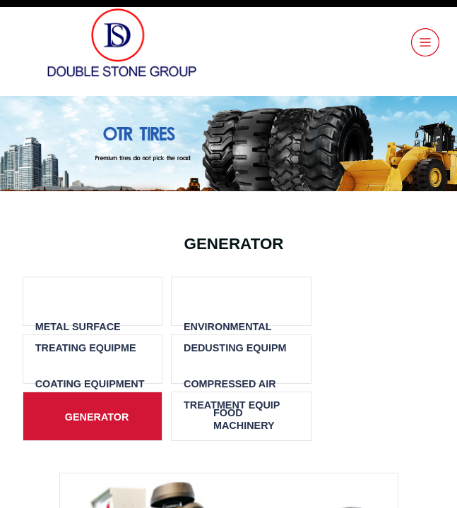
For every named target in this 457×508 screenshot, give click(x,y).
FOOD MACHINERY (244, 419)
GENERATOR (97, 417)
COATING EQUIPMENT (90, 383)
